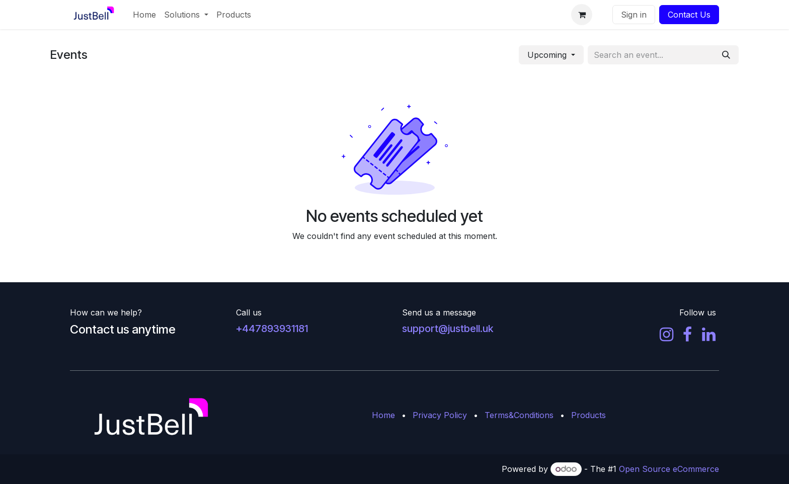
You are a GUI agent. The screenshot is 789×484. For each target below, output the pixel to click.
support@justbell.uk (447, 328)
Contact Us (689, 15)
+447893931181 (272, 328)
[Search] (726, 54)
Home (383, 415)
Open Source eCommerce (669, 469)
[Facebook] (687, 335)
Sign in (634, 15)
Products (588, 415)
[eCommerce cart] (581, 14)
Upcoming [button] (548, 55)
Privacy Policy (440, 415)
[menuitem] (144, 15)
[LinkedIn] (709, 335)
